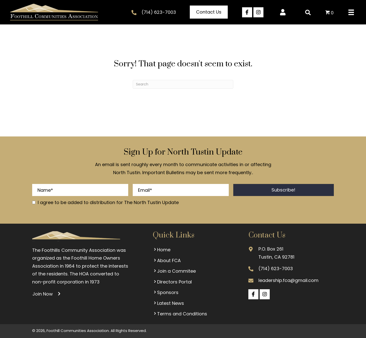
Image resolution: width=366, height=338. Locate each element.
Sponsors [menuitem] (165, 292)
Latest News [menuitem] (168, 303)
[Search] (183, 84)
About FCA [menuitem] (167, 260)
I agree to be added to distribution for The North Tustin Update (108, 202)
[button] (209, 12)
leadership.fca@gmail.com (288, 280)
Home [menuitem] (161, 250)
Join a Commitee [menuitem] (174, 271)
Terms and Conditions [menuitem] (180, 314)
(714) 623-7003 (159, 12)
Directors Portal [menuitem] (172, 282)
